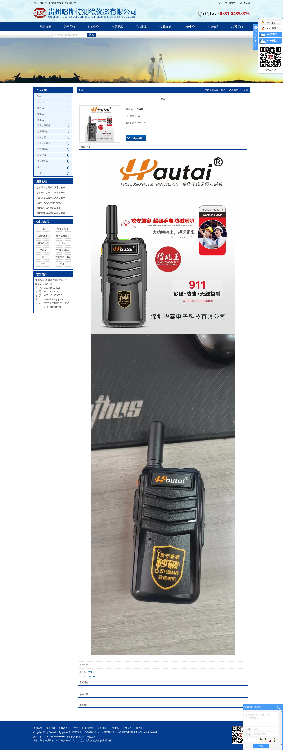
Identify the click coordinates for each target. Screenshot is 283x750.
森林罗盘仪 (42, 161)
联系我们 (237, 26)
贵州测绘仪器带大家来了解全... (52, 213)
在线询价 (136, 138)
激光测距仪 (42, 131)
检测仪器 (41, 155)
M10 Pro (92, 676)
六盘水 (81, 740)
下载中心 (189, 26)
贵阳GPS (126, 732)
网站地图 (233, 3)
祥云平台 (70, 736)
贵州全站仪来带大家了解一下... (52, 207)
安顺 (92, 740)
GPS (39, 96)
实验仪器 (41, 137)
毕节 (75, 740)
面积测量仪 (42, 149)
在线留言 (213, 26)
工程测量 (141, 26)
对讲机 (40, 173)
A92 (90, 672)
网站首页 (45, 26)
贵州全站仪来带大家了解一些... (52, 192)
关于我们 (69, 26)
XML (246, 3)
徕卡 (62, 264)
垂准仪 (40, 113)
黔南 (65, 740)
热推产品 (37, 740)
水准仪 (40, 119)
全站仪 (40, 102)
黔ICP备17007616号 (43, 736)
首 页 (223, 89)
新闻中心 (93, 26)
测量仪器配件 (43, 125)
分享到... (272, 40)
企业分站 (222, 3)
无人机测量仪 (43, 143)
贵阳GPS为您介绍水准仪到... (50, 202)
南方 (43, 264)
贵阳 (97, 740)
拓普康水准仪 (43, 236)
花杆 (43, 257)
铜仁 (70, 740)
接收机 (40, 167)
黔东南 (108, 740)
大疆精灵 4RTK (62, 257)
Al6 (43, 229)
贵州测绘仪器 (114, 732)
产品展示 (117, 26)
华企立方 (91, 736)
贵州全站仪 (62, 229)
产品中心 (76, 728)
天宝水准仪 (43, 243)
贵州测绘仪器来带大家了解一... (52, 187)
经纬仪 (40, 107)
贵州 (102, 740)
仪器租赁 (165, 26)
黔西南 (59, 740)
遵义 (87, 740)
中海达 (62, 243)
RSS (240, 3)
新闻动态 (63, 728)
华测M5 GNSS (62, 250)
